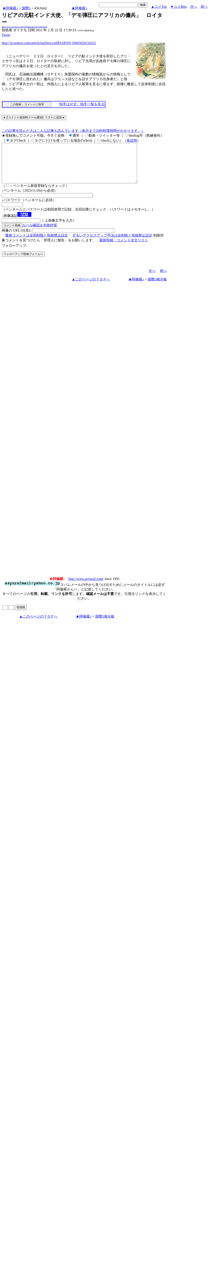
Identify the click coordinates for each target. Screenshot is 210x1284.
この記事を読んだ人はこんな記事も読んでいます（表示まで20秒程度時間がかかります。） (73, 131)
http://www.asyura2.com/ (86, 586)
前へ (204, 6)
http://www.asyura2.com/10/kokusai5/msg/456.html (24, 27)
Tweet (6, 35)
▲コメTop (159, 6)
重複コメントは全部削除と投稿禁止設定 (36, 243)
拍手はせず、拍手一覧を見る (82, 104)
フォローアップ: (14, 253)
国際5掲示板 (157, 287)
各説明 (132, 140)
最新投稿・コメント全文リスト (123, 248)
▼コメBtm (178, 6)
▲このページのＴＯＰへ (91, 287)
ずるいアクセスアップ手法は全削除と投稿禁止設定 (112, 243)
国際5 (26, 8)
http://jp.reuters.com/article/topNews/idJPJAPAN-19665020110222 (49, 43)
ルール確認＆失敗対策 (39, 233)
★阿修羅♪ (10, 8)
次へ (193, 6)
